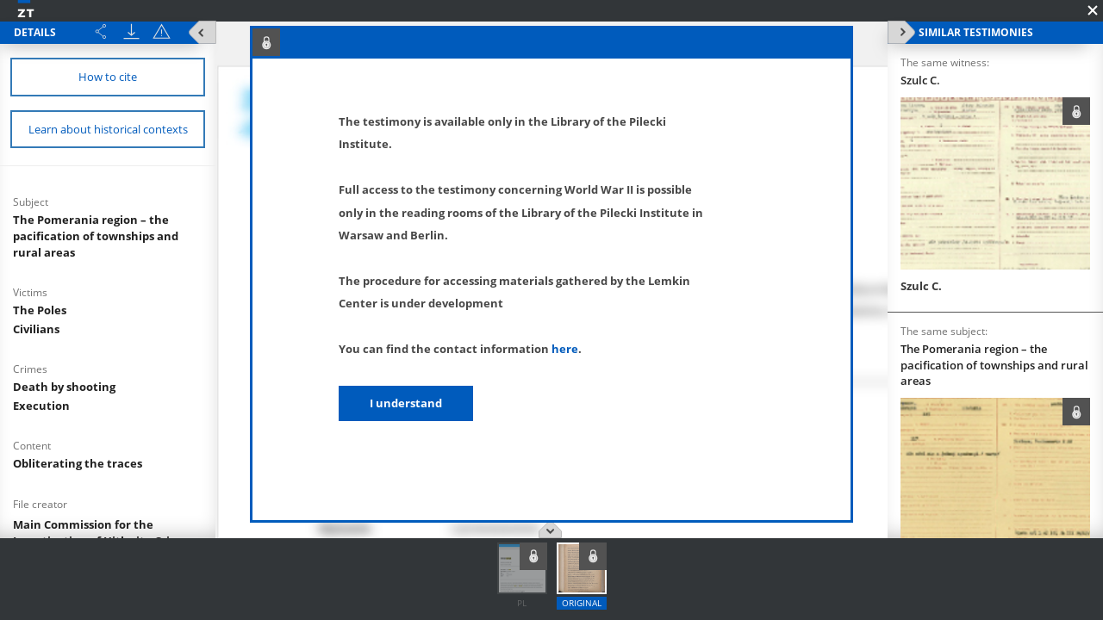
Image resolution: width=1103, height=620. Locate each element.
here (565, 348)
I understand (406, 403)
